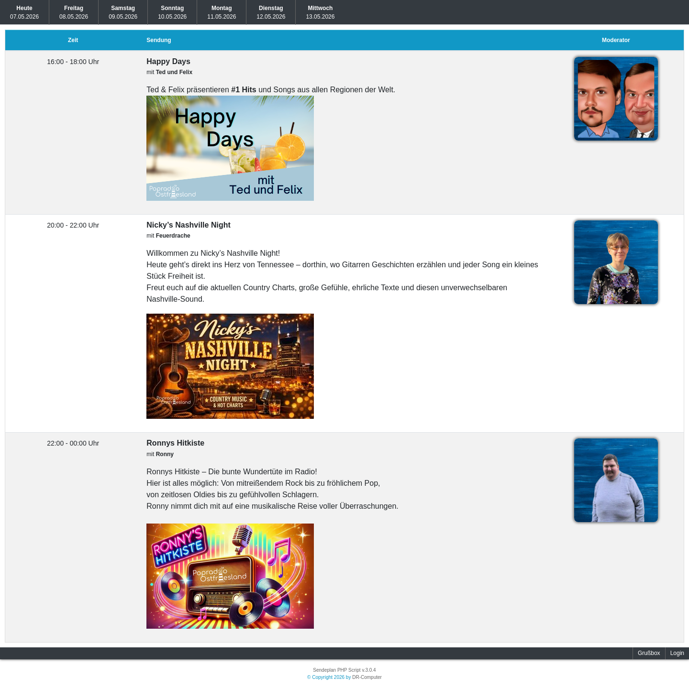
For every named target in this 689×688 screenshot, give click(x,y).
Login (677, 653)
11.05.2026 (221, 12)
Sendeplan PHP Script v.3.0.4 (344, 670)
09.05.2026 (123, 12)
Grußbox (649, 653)
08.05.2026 (73, 12)
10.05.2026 (172, 12)
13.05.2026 (320, 12)
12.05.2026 (270, 12)
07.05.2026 (24, 12)
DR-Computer (367, 677)
